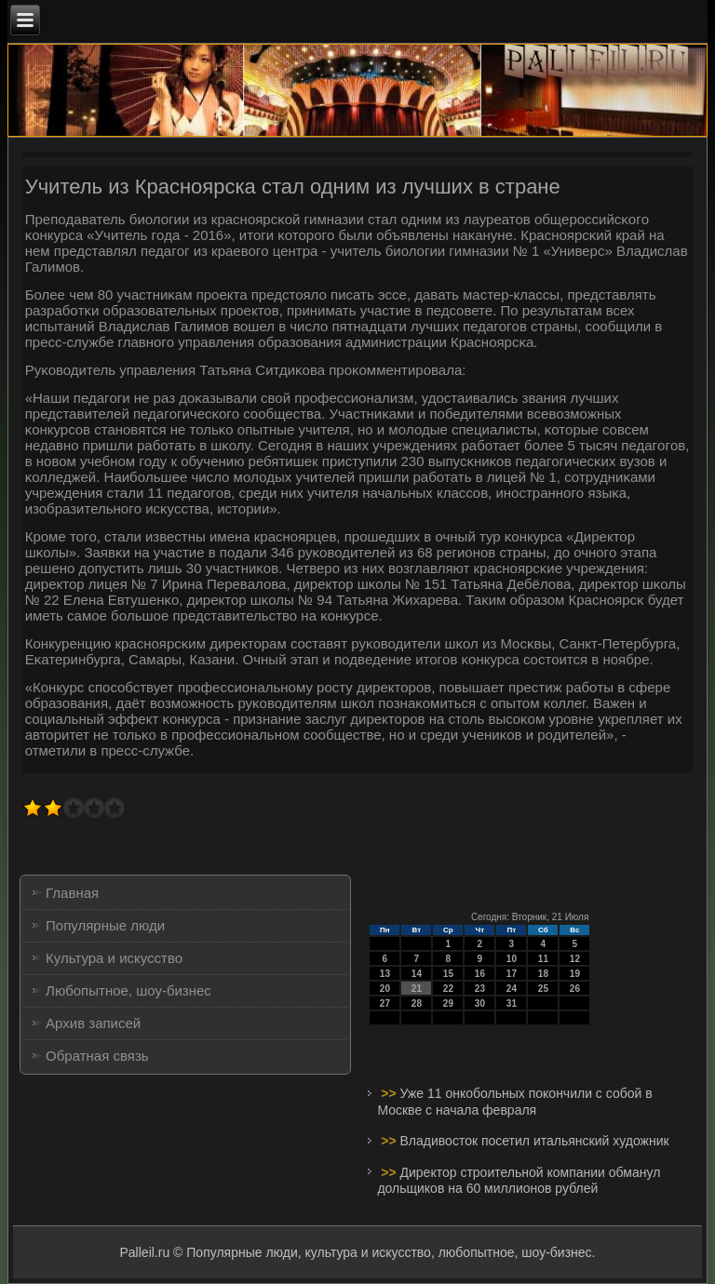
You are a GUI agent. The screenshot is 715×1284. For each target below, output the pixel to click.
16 (480, 974)
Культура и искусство (114, 958)
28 (416, 1003)
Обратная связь (97, 1055)
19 (575, 974)
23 (480, 988)
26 (575, 988)
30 (480, 1003)
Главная (72, 893)
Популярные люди (105, 925)
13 (385, 974)
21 (416, 988)
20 (385, 988)
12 (575, 959)
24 (511, 988)
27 (385, 1003)
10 (511, 959)
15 (448, 974)
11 (543, 959)
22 (448, 988)
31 (511, 1003)
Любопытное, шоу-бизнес (128, 990)
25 (543, 988)
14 (416, 974)
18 (543, 974)
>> (390, 1093)
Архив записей (93, 1023)
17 (511, 974)
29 (448, 1003)
